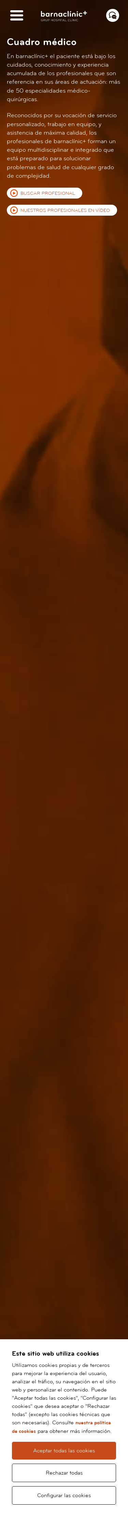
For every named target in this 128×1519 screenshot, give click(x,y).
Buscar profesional (47, 193)
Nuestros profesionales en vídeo (65, 210)
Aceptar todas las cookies (64, 1450)
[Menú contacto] (112, 15)
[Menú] (16, 16)
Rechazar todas (64, 1472)
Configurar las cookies (64, 1495)
